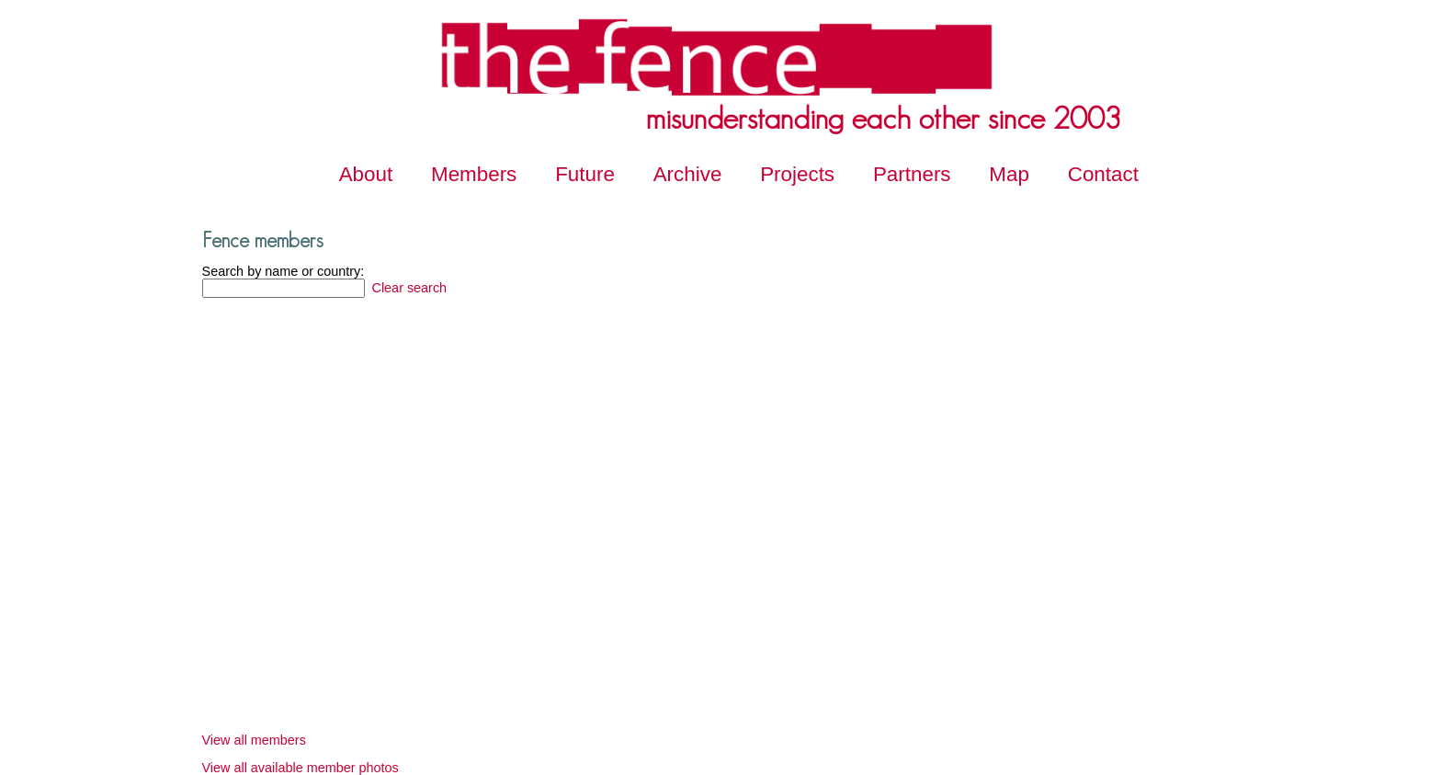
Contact (1103, 174)
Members (473, 174)
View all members (254, 740)
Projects (797, 174)
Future (585, 174)
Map (1009, 174)
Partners (912, 174)
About (366, 174)
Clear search (408, 287)
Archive (687, 174)
